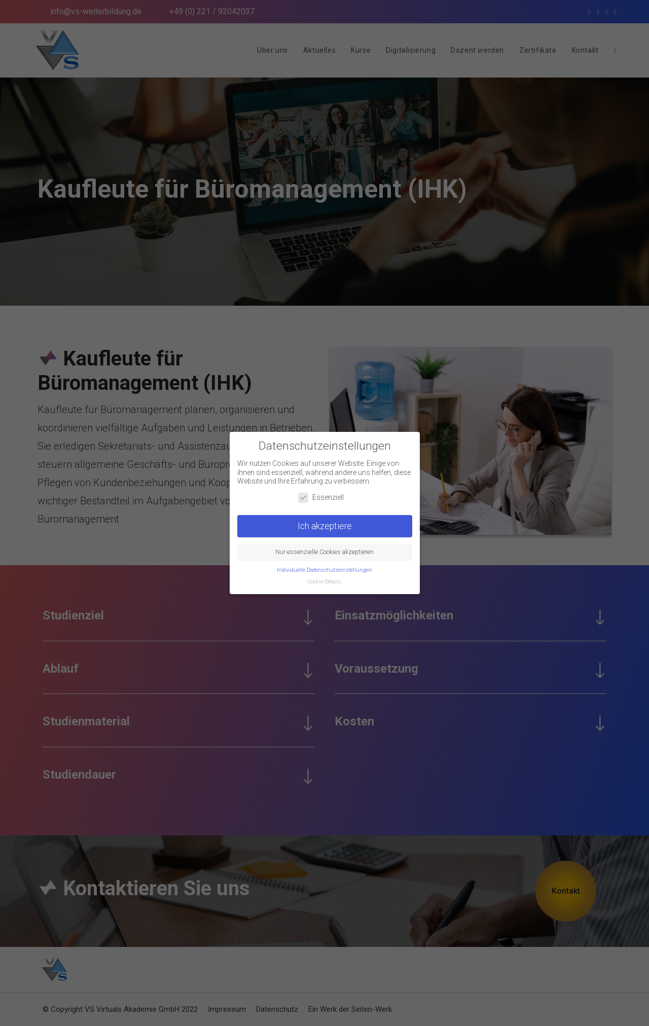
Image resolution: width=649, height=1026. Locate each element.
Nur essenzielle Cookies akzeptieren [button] (324, 547)
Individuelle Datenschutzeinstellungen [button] (324, 565)
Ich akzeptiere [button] (325, 521)
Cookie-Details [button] (324, 577)
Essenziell (321, 493)
